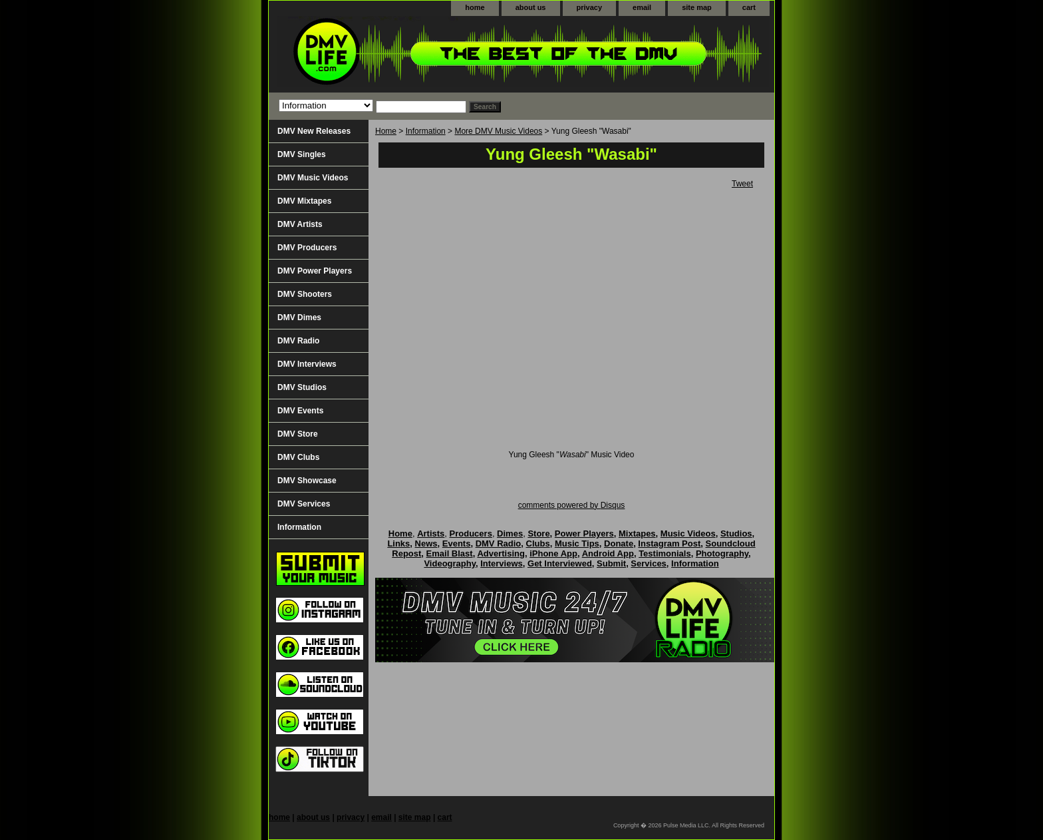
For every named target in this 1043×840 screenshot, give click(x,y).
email (642, 7)
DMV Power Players (314, 271)
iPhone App (553, 553)
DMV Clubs (298, 457)
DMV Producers (307, 247)
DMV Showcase (307, 480)
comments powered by (571, 505)
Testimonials (665, 553)
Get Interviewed (559, 563)
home (474, 7)
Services (649, 563)
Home (385, 131)
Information (426, 131)
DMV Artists (300, 224)
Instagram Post (669, 543)
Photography (722, 553)
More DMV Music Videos (498, 131)
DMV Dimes (299, 317)
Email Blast (449, 553)
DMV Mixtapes (304, 201)
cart (749, 7)
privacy (590, 7)
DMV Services (303, 504)
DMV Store (297, 434)
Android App (608, 553)
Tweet (742, 183)
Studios (736, 533)
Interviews (501, 563)
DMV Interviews (307, 364)
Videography (450, 563)
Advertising (501, 553)
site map (697, 7)
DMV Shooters (304, 294)
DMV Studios (302, 387)
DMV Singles (301, 154)
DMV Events (300, 410)
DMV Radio (298, 340)
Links (398, 543)
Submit (611, 563)
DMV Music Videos (312, 177)
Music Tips (577, 543)
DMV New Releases (314, 131)
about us (531, 7)
